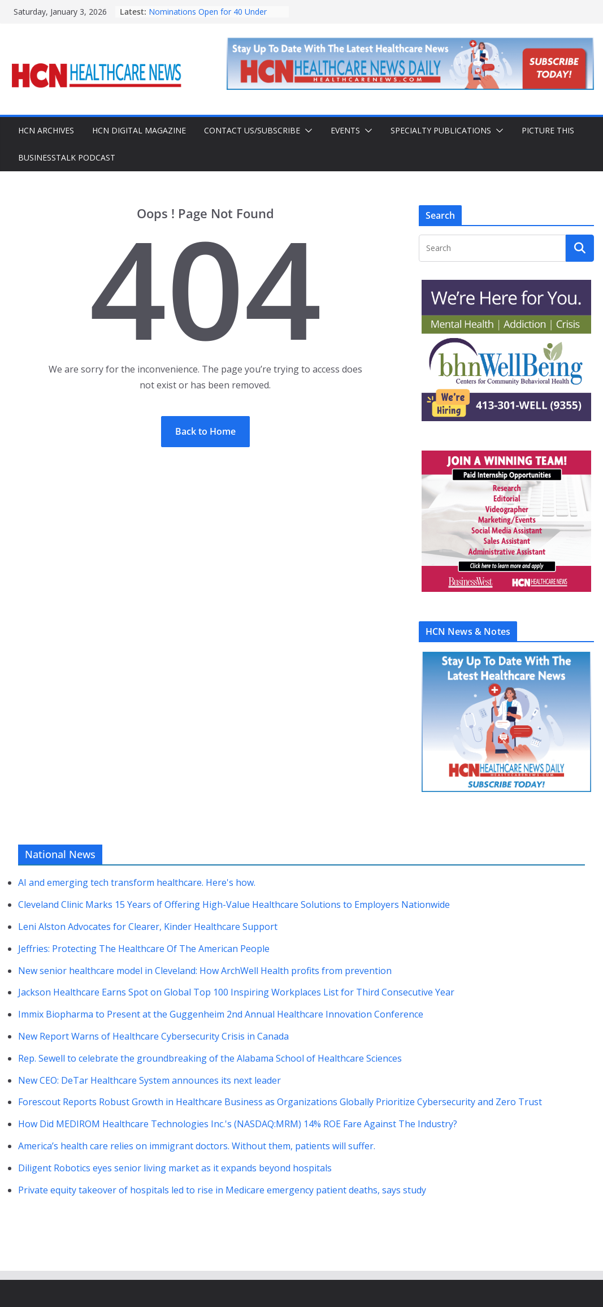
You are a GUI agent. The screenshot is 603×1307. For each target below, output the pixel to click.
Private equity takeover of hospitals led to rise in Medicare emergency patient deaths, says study (222, 1190)
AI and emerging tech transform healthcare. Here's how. (136, 882)
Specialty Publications (441, 130)
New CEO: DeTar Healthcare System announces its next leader (149, 1080)
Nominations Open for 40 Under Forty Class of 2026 (208, 17)
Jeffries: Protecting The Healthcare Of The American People (144, 948)
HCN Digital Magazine (139, 130)
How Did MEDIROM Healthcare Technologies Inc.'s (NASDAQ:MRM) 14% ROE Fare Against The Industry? (237, 1124)
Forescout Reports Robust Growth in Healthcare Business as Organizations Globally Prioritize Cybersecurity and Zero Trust (280, 1102)
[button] (306, 131)
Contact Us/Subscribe (252, 130)
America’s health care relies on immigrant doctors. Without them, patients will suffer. (196, 1146)
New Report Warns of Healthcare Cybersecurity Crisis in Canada (153, 1036)
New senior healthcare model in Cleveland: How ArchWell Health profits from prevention (205, 970)
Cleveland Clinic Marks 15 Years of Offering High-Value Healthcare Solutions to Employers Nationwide (234, 904)
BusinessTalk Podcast (66, 157)
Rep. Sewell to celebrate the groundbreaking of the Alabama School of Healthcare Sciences (210, 1058)
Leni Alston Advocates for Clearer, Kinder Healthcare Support (147, 926)
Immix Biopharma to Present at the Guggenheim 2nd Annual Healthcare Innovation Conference (220, 1014)
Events (345, 130)
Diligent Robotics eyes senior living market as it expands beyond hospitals (175, 1168)
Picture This (548, 130)
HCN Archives (46, 130)
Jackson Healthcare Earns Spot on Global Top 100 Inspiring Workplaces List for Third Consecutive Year (236, 992)
